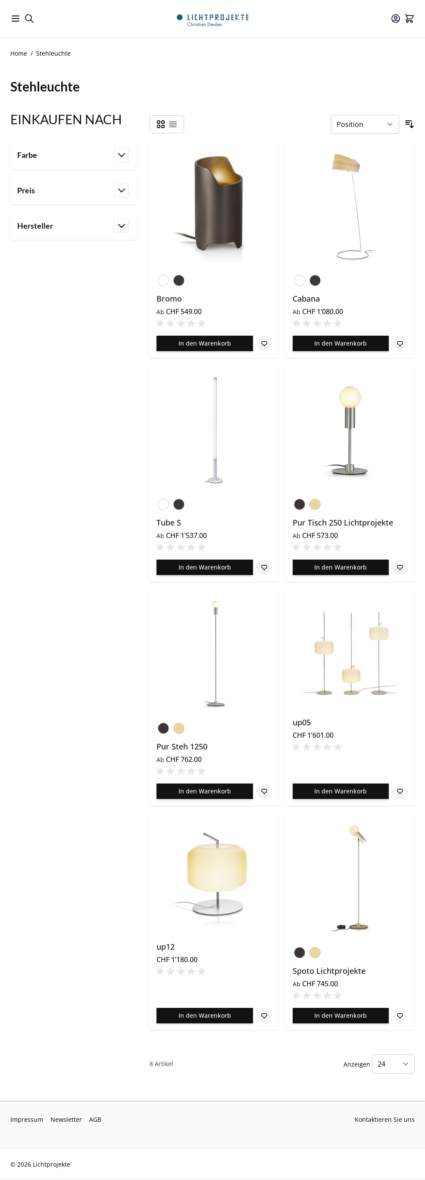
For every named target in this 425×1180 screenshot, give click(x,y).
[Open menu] (15, 18)
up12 (165, 946)
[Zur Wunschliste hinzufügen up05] (400, 791)
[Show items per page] (393, 1063)
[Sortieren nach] (365, 124)
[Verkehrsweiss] (163, 278)
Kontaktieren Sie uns (385, 1119)
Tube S (168, 522)
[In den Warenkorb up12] (204, 1015)
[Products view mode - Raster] (161, 124)
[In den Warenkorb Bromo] (204, 343)
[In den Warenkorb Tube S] (204, 567)
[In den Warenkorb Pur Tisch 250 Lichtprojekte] (341, 567)
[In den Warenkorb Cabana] (341, 343)
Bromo (169, 298)
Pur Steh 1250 (181, 746)
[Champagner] (315, 502)
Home (18, 53)
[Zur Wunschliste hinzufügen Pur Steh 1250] (264, 791)
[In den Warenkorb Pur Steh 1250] (204, 791)
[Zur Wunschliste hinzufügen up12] (264, 1015)
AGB (95, 1119)
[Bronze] (178, 278)
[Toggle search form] (29, 18)
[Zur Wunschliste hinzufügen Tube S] (264, 567)
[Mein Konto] (396, 18)
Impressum (26, 1119)
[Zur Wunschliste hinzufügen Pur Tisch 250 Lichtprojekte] (400, 567)
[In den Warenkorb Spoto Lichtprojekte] (341, 1015)
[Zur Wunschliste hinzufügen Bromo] (264, 343)
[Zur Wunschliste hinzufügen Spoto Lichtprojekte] (400, 1015)
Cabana (306, 298)
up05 (302, 722)
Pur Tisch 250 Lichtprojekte (343, 522)
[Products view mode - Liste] (173, 124)
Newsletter (66, 1119)
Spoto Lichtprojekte (329, 971)
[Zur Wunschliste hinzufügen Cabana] (400, 343)
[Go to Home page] (212, 18)
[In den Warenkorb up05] (341, 791)
